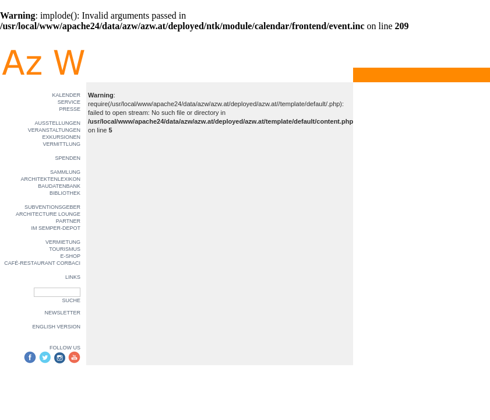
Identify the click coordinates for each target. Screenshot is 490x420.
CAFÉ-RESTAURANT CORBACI (42, 263)
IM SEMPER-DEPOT (55, 228)
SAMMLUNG (65, 172)
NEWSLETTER (62, 313)
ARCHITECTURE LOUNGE (48, 214)
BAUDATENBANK (59, 186)
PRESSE (69, 109)
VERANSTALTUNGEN (54, 130)
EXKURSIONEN (61, 137)
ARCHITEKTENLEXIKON (50, 179)
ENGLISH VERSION (56, 327)
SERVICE (69, 102)
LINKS (72, 277)
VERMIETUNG (62, 242)
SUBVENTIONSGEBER (52, 207)
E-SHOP (70, 256)
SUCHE (71, 300)
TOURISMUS (64, 249)
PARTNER (68, 221)
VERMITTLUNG (61, 144)
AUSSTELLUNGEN (57, 123)
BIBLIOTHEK (65, 193)
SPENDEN (67, 158)
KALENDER (66, 95)
